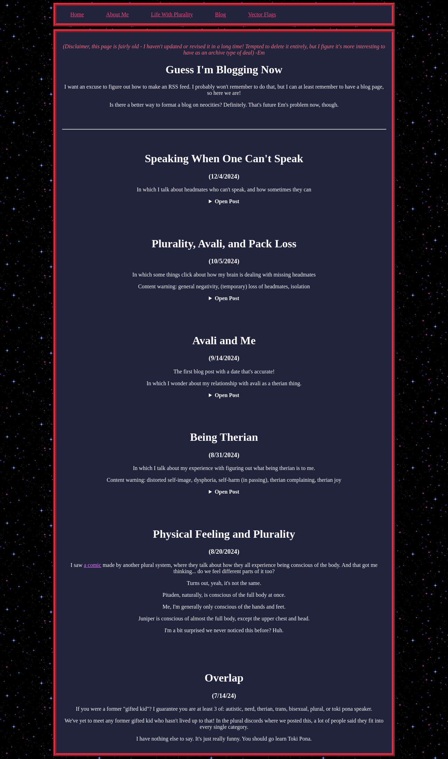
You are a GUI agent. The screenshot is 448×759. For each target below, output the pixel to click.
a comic (92, 565)
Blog (220, 14)
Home (77, 14)
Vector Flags (262, 14)
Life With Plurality (172, 14)
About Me (117, 14)
